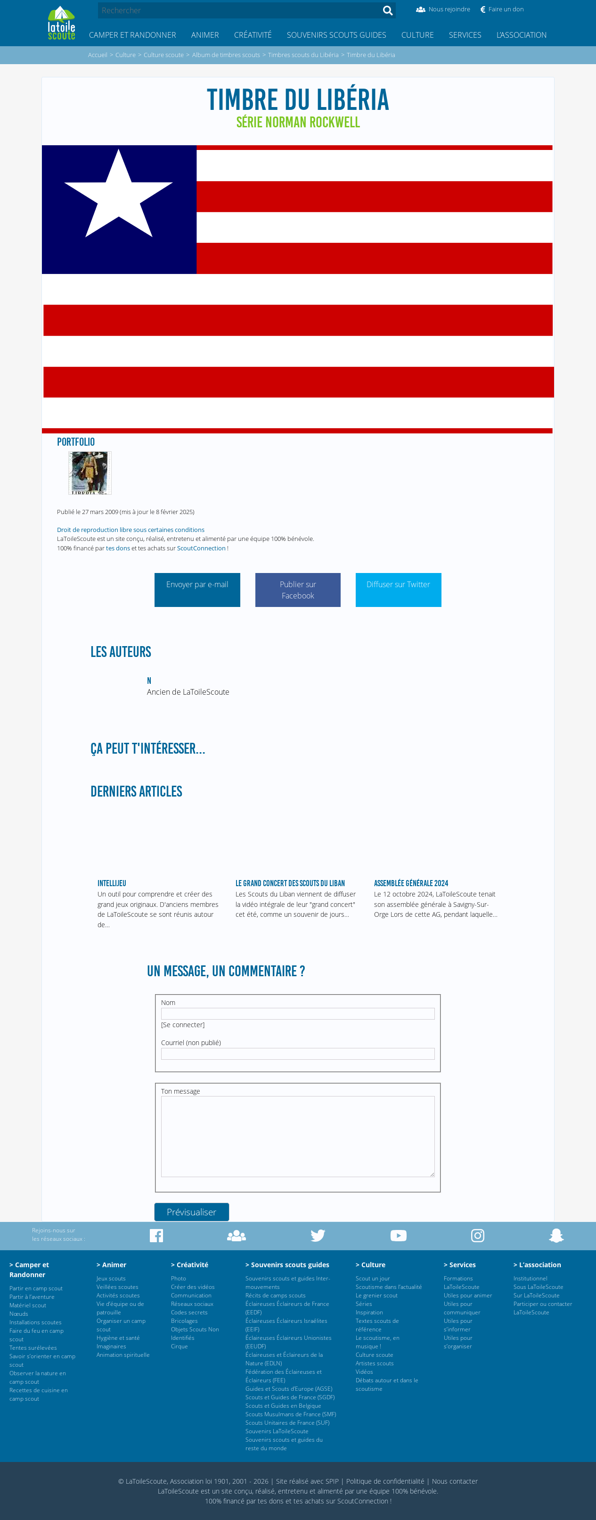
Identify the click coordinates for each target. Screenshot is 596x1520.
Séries (364, 1304)
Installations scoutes (35, 1322)
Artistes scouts (375, 1363)
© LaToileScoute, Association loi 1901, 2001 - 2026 (193, 1481)
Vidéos (364, 1372)
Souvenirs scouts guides (336, 35)
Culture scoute (374, 1355)
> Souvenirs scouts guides (287, 1264)
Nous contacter (455, 1481)
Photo (178, 1278)
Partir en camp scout (36, 1288)
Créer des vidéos (193, 1287)
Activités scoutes (118, 1295)
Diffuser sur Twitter (398, 584)
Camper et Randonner (132, 35)
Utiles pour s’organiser (458, 1342)
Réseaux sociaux (192, 1304)
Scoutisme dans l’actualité (389, 1287)
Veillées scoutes (118, 1287)
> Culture (370, 1264)
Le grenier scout (377, 1295)
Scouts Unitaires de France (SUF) (287, 1423)
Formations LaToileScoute (462, 1282)
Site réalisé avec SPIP (307, 1481)
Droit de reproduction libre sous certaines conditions (130, 529)
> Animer (111, 1264)
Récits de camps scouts (275, 1295)
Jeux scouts (111, 1278)
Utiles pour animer (468, 1295)
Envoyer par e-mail (197, 584)
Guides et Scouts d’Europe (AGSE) (288, 1389)
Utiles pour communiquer (462, 1308)
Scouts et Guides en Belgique (283, 1406)
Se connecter (183, 1024)
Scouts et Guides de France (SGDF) (290, 1397)
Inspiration (369, 1312)
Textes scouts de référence (377, 1325)
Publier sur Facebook (298, 590)
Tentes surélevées (33, 1348)
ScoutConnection (201, 548)
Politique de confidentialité (385, 1481)
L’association (522, 35)
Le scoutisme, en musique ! (378, 1342)
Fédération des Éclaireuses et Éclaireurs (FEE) (283, 1376)
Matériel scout (27, 1305)
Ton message (180, 1091)
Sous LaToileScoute (538, 1287)
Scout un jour (373, 1278)
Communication (191, 1295)
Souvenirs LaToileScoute (277, 1431)
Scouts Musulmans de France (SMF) (290, 1414)
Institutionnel (530, 1278)
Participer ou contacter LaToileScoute (543, 1308)
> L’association (537, 1264)
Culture (417, 35)
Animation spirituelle (123, 1355)
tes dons (118, 548)
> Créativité (189, 1264)
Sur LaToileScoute (537, 1295)
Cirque (179, 1346)
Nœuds (18, 1314)
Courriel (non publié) (191, 1042)
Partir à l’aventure (32, 1297)
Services (465, 35)
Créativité (253, 35)
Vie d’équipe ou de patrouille (120, 1308)
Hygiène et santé (118, 1338)
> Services (460, 1264)
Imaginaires (111, 1346)
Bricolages (184, 1321)
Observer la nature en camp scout (37, 1377)
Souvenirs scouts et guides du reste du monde (284, 1444)
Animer (205, 35)
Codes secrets (189, 1312)
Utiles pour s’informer (458, 1325)
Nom (168, 1002)
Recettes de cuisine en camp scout (38, 1394)
